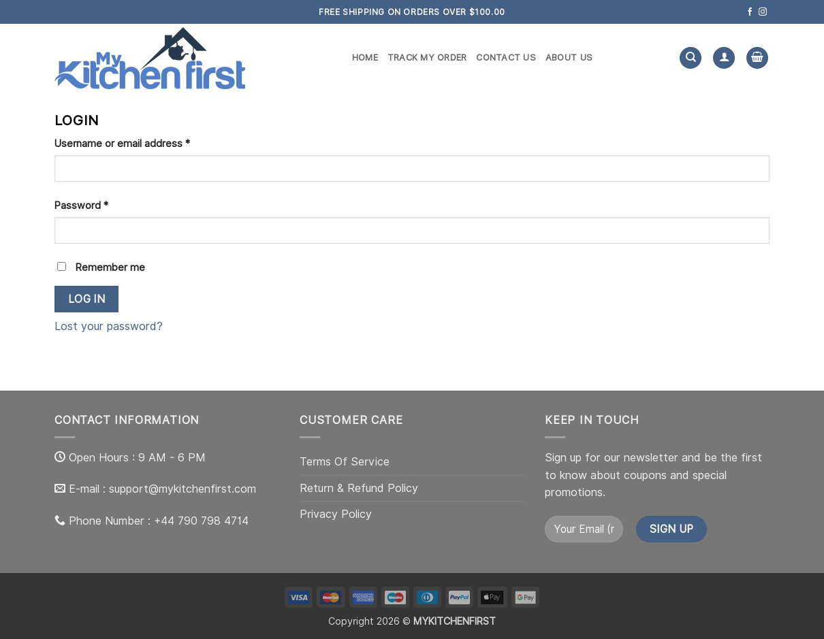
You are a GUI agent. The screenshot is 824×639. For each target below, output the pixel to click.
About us (568, 57)
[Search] (690, 58)
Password (101, 204)
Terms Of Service (345, 461)
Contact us (506, 57)
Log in (87, 299)
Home (365, 57)
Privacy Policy (336, 514)
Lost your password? (108, 326)
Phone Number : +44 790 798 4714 (159, 520)
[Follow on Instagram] (763, 12)
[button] (757, 58)
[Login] (724, 58)
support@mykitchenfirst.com (182, 488)
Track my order (427, 57)
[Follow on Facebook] (750, 12)
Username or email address (142, 142)
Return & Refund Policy (359, 488)
